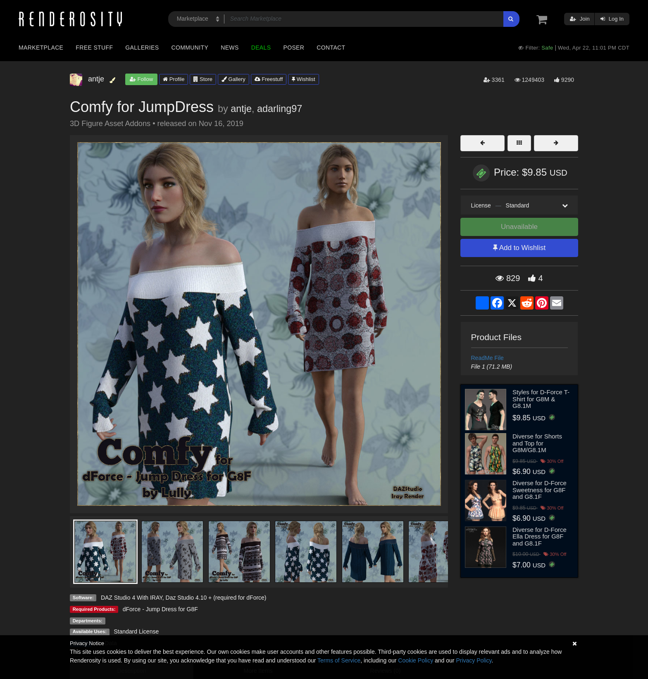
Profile (173, 79)
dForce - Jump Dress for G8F (160, 609)
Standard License (136, 631)
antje (241, 108)
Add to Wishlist (519, 248)
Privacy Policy (473, 660)
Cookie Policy (415, 660)
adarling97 (279, 108)
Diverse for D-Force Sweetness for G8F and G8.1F (539, 489)
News (229, 47)
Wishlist (303, 79)
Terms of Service (338, 660)
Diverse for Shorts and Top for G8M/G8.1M (537, 443)
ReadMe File (487, 358)
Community (190, 47)
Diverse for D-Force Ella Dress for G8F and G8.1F (539, 536)
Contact (331, 47)
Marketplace (41, 47)
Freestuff (269, 79)
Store (202, 79)
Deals (261, 47)
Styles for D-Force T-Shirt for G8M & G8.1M (540, 398)
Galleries (142, 47)
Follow (141, 79)
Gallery (233, 79)
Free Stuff (94, 47)
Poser (293, 47)
